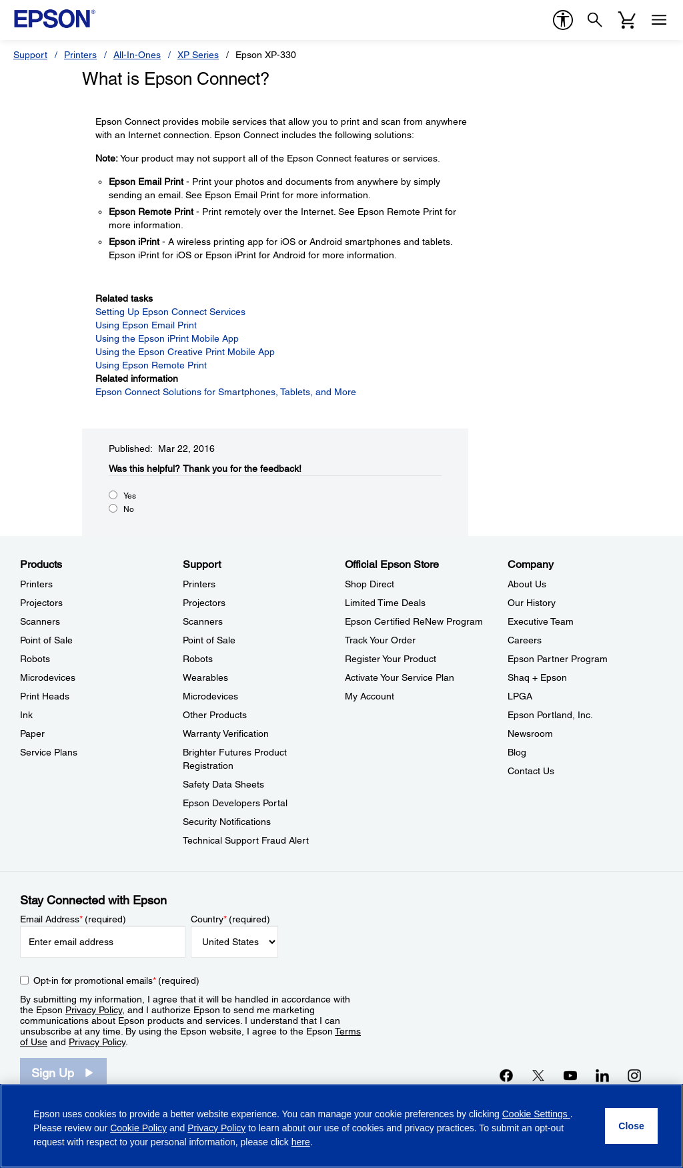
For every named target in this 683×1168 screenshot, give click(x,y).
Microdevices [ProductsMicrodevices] (47, 677)
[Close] (631, 1126)
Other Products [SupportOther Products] (215, 714)
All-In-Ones (137, 54)
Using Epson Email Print (146, 325)
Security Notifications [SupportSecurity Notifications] (227, 821)
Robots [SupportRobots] (198, 658)
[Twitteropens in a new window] (538, 1075)
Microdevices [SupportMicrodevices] (210, 696)
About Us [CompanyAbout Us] (527, 584)
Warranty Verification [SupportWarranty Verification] (226, 733)
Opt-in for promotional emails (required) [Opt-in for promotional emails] (116, 980)
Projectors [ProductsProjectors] (41, 602)
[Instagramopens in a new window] (634, 1075)
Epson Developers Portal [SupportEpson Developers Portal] (235, 803)
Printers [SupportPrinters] (199, 584)
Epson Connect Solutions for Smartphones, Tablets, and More (225, 391)
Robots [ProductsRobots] (35, 658)
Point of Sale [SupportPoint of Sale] (209, 640)
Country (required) (230, 919)
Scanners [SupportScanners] (203, 621)
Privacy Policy (93, 1009)
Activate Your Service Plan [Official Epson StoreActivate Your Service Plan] (399, 677)
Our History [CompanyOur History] (532, 602)
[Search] (595, 20)
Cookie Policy (138, 1128)
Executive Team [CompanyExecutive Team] (541, 621)
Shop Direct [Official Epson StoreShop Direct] (369, 584)
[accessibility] (563, 20)
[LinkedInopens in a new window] (602, 1075)
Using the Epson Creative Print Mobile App (185, 351)
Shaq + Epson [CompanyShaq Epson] (537, 677)
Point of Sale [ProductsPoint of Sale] (46, 640)
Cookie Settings (536, 1114)
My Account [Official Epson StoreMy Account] (369, 696)
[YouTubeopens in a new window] (570, 1075)
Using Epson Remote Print (151, 365)
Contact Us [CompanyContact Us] (531, 771)
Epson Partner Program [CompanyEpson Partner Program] (558, 658)
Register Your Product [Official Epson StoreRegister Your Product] (390, 658)
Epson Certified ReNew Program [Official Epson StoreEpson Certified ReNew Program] (414, 621)
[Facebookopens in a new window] (506, 1075)
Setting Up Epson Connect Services (170, 311)
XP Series (198, 54)
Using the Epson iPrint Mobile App (167, 338)
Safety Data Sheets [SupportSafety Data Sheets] (223, 784)
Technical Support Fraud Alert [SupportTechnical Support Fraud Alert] (246, 840)
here (300, 1142)
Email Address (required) (73, 919)
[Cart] (627, 20)
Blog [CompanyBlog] (517, 752)
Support (30, 54)
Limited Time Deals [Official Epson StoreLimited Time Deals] (385, 602)
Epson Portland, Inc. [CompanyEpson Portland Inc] (550, 714)
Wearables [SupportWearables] (205, 677)
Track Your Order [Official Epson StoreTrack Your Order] (380, 640)
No (128, 509)
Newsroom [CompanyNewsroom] (530, 733)
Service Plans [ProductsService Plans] (48, 752)
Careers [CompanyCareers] (525, 640)
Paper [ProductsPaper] (32, 733)
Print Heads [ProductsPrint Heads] (44, 696)
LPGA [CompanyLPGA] (520, 696)
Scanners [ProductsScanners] (40, 621)
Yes (129, 496)
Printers (80, 54)
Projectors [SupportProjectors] (204, 602)
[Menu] (659, 20)
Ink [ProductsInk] (26, 714)
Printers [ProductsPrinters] (36, 584)
